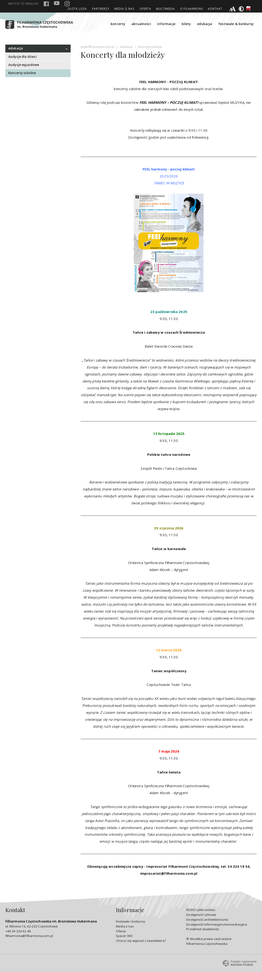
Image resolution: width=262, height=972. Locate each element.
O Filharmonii (191, 8)
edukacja (204, 24)
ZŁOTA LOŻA (77, 8)
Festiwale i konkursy (130, 921)
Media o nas (124, 8)
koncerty (118, 24)
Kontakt (215, 8)
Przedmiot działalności (202, 929)
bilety (186, 24)
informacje (166, 24)
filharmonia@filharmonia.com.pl (29, 936)
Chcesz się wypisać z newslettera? (141, 941)
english (23, 3)
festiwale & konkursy (236, 24)
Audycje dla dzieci (22, 57)
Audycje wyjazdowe (23, 65)
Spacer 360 (124, 936)
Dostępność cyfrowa (201, 915)
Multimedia (165, 8)
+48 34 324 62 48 (18, 931)
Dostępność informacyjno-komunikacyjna (216, 924)
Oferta (145, 8)
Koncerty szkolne (22, 73)
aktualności (141, 24)
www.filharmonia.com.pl (97, 47)
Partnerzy (100, 8)
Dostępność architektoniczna (207, 919)
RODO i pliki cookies (200, 910)
